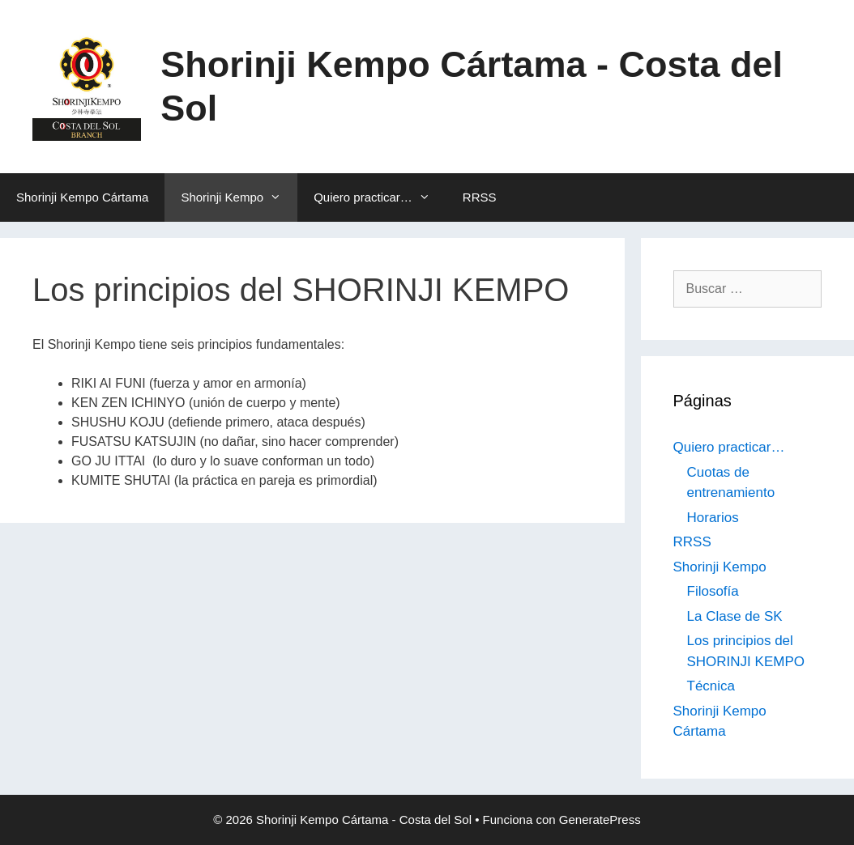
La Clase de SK (735, 616)
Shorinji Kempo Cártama (82, 197)
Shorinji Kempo (239, 197)
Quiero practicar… (380, 197)
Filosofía (713, 591)
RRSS (480, 197)
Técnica (711, 686)
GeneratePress (600, 819)
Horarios (713, 517)
